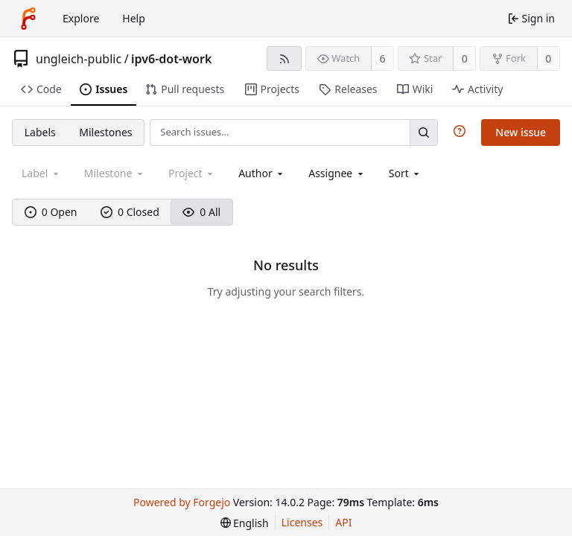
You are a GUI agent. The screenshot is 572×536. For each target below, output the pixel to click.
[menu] (405, 173)
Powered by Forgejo (181, 502)
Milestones (105, 132)
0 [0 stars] (465, 58)
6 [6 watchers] (383, 58)
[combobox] (262, 173)
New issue (520, 132)
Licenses (302, 522)
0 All (201, 212)
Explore (81, 18)
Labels (40, 132)
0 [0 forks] (548, 58)
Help (133, 18)
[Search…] (424, 132)
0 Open (51, 212)
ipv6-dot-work (171, 58)
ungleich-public (78, 58)
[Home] (28, 18)
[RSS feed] (284, 58)
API (343, 522)
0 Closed (130, 212)
